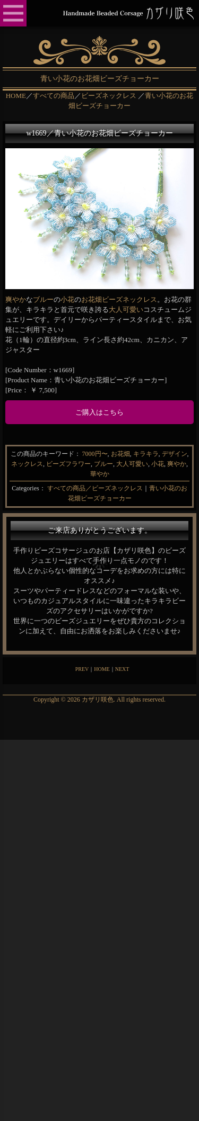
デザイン (174, 454)
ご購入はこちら (99, 412)
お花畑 (120, 454)
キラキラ (146, 454)
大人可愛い (126, 309)
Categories (25, 488)
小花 (67, 299)
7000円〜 (95, 454)
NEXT (122, 669)
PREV (82, 669)
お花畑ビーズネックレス (119, 299)
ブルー (43, 299)
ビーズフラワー (68, 464)
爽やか (15, 299)
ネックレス (27, 464)
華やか (99, 474)
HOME (101, 669)
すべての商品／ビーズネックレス (95, 488)
